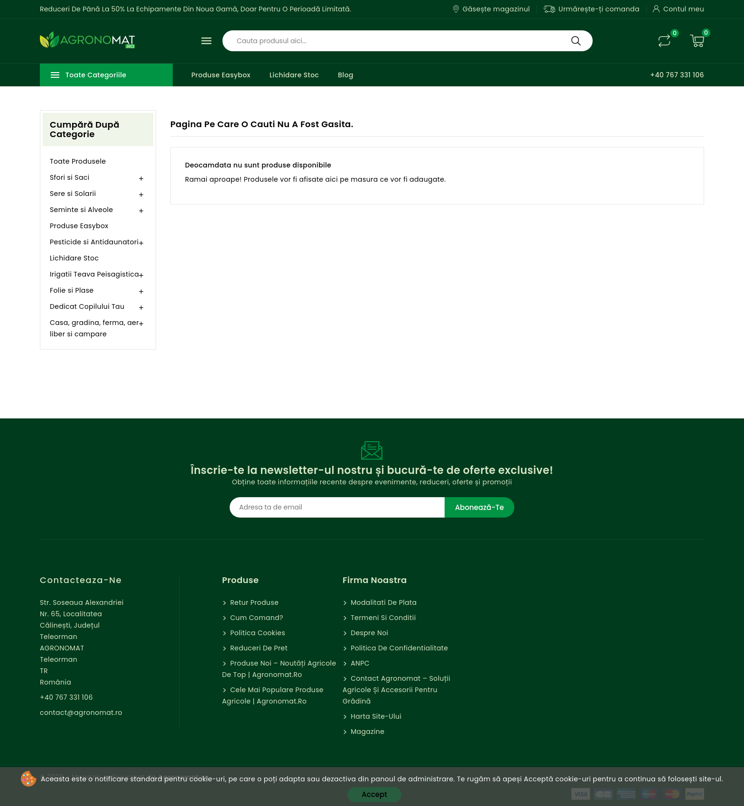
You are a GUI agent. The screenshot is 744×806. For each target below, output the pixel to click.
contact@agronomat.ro (81, 712)
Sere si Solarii (73, 193)
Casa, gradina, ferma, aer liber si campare (94, 328)
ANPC (359, 663)
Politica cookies (256, 633)
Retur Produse (253, 602)
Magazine (366, 731)
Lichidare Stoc (294, 75)
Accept (374, 794)
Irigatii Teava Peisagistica (94, 274)
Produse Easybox (221, 75)
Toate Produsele (78, 161)
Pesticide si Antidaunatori (94, 242)
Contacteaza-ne (81, 580)
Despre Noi (368, 633)
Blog (345, 75)
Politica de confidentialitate (398, 648)
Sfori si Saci (70, 177)
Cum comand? (255, 617)
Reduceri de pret (258, 648)
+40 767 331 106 (677, 75)
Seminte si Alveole (81, 209)
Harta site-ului (375, 716)
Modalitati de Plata (383, 602)
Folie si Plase (71, 290)
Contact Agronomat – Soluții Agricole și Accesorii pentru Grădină (396, 690)
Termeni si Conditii (382, 617)
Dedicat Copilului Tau (87, 306)
